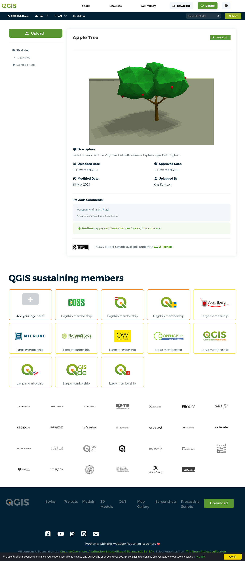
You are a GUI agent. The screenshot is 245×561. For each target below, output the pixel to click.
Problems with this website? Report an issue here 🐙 (122, 543)
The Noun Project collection (206, 551)
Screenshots (166, 501)
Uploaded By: (166, 178)
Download (219, 503)
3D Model (20, 50)
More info (199, 556)
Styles (50, 501)
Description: (84, 149)
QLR (122, 501)
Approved (22, 57)
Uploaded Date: (87, 164)
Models (88, 501)
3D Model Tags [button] (23, 65)
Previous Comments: (88, 200)
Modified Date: (86, 178)
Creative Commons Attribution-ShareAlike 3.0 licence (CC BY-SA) (107, 551)
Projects (71, 501)
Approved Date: (168, 164)
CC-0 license (163, 246)
